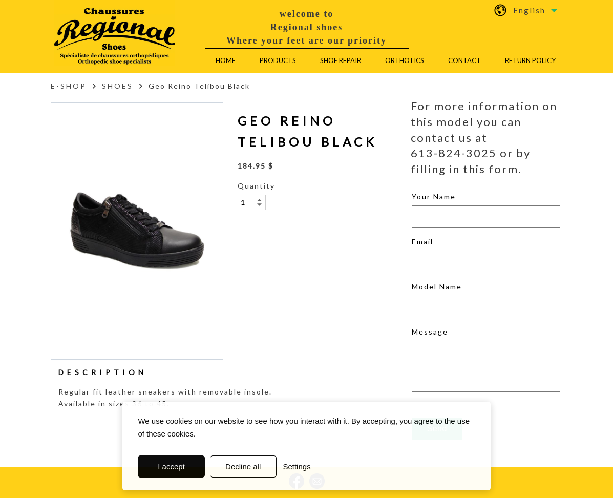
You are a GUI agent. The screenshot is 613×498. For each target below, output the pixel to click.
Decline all (243, 466)
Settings (296, 466)
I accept (171, 466)
